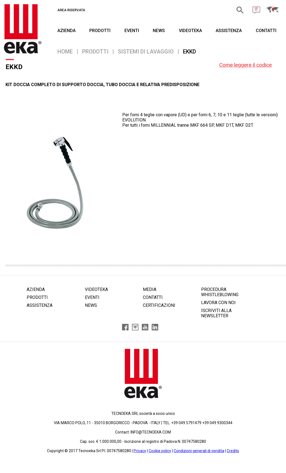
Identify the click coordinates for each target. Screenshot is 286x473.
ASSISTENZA (229, 30)
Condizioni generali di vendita (199, 451)
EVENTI (131, 30)
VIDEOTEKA (190, 30)
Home (65, 51)
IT (256, 9)
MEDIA (149, 289)
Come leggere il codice (245, 65)
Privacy (140, 451)
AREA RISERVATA (71, 10)
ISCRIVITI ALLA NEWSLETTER (216, 313)
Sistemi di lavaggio (146, 51)
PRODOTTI (99, 30)
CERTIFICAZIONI (159, 305)
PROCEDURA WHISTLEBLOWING (219, 292)
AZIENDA (66, 30)
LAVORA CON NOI (218, 302)
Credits (233, 451)
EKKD (189, 51)
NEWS (159, 30)
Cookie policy (160, 451)
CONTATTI (266, 30)
